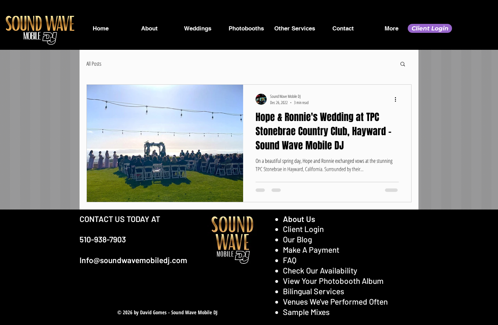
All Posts (93, 63)
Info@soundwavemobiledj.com (133, 260)
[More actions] (398, 99)
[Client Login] (430, 28)
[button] (402, 64)
